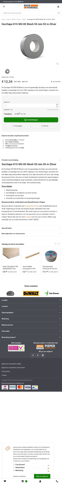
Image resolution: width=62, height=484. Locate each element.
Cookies (4, 375)
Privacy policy (6, 371)
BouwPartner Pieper (31, 206)
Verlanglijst (17, 126)
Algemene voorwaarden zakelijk (11, 364)
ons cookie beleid (18, 456)
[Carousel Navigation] (57, 243)
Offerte (44, 126)
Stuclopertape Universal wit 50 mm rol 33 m (50, 268)
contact (29, 217)
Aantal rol (7, 102)
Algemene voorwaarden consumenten (13, 367)
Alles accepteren (42, 476)
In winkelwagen (31, 120)
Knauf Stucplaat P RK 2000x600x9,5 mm (10, 268)
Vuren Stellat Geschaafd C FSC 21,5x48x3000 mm (29, 268)
